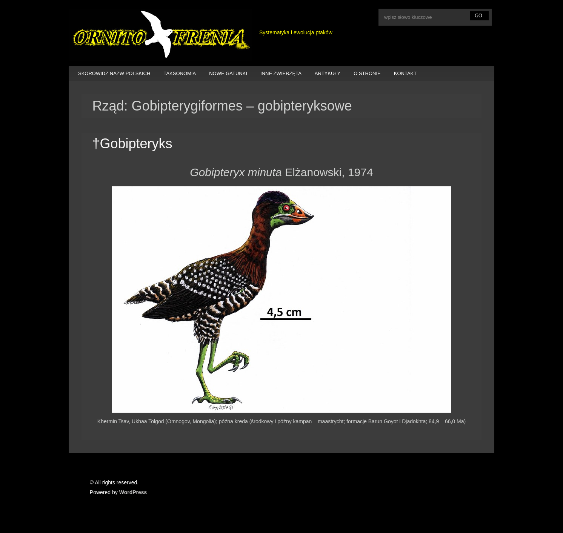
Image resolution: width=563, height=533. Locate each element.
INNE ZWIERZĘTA (280, 73)
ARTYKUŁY (327, 73)
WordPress (133, 492)
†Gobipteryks (132, 143)
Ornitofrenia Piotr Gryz (160, 35)
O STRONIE (367, 73)
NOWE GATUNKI (228, 73)
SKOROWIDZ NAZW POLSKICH (114, 73)
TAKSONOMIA (179, 73)
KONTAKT (405, 73)
